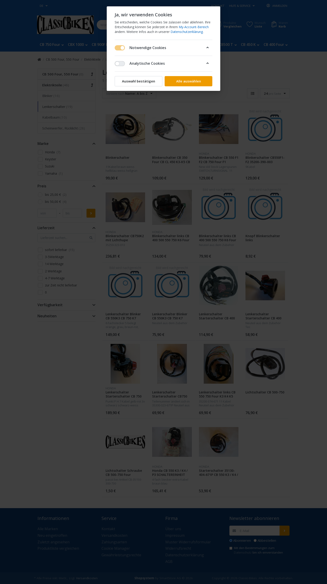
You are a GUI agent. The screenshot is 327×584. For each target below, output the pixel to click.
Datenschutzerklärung (187, 32)
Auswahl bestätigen (138, 81)
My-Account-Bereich (194, 27)
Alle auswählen (188, 81)
